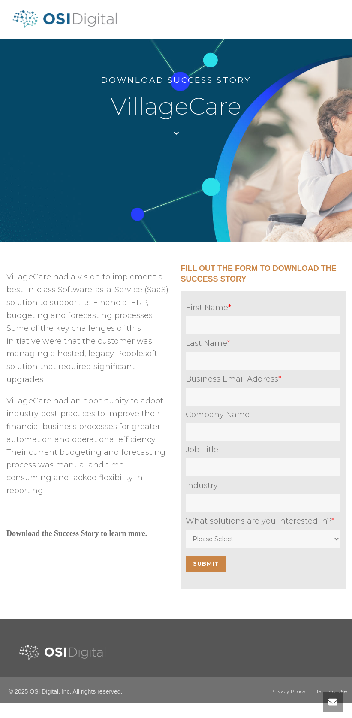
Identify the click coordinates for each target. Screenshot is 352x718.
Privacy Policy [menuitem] (288, 691)
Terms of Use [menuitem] (331, 691)
